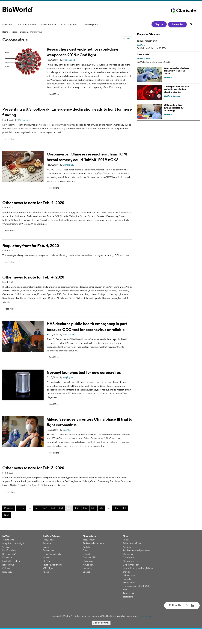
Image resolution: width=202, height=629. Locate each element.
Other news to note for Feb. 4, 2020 (33, 202)
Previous (8, 507)
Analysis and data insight (13, 543)
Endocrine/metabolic (52, 554)
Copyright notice (130, 561)
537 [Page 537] (85, 507)
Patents (46, 571)
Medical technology (11, 561)
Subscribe (177, 24)
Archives (127, 547)
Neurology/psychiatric (52, 564)
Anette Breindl (68, 59)
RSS (129, 38)
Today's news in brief (147, 40)
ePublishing (145, 615)
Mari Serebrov (24, 119)
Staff (125, 589)
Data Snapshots (69, 24)
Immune (46, 557)
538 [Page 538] (93, 507)
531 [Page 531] (37, 507)
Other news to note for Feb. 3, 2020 (33, 467)
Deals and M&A (9, 554)
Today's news (8, 539)
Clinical (5, 547)
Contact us (128, 554)
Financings (7, 557)
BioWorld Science (27, 24)
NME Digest (48, 568)
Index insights (129, 575)
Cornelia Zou (68, 164)
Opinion (6, 568)
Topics (13, 31)
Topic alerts (128, 596)
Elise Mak (66, 429)
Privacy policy (129, 582)
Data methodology (131, 564)
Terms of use (128, 593)
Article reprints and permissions (136, 550)
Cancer (46, 547)
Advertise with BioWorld (133, 543)
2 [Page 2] (23, 507)
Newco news (8, 564)
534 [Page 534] (61, 507)
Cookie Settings (101, 622)
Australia (86, 547)
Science (86, 571)
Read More (54, 94)
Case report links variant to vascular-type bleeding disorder (176, 89)
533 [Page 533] (53, 507)
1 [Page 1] (18, 507)
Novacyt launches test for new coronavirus (84, 372)
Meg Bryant (67, 377)
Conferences (48, 550)
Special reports (90, 24)
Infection (23, 31)
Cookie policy (129, 557)
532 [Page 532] (45, 507)
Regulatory (7, 571)
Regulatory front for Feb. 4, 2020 (30, 245)
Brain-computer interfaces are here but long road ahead (176, 70)
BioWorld (7, 24)
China (85, 550)
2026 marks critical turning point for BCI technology (174, 107)
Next (6, 514)
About (125, 539)
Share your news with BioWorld (136, 586)
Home (5, 31)
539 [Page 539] (101, 507)
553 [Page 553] (116, 507)
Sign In (159, 24)
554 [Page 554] (124, 507)
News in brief (143, 54)
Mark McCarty (69, 334)
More (125, 536)
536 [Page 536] (77, 507)
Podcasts (127, 578)
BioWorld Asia (48, 24)
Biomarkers (47, 543)
